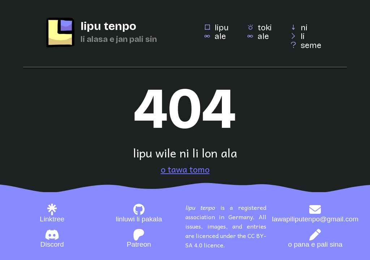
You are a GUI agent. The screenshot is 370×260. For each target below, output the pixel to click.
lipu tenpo (108, 26)
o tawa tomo (185, 169)
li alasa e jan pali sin (119, 39)
